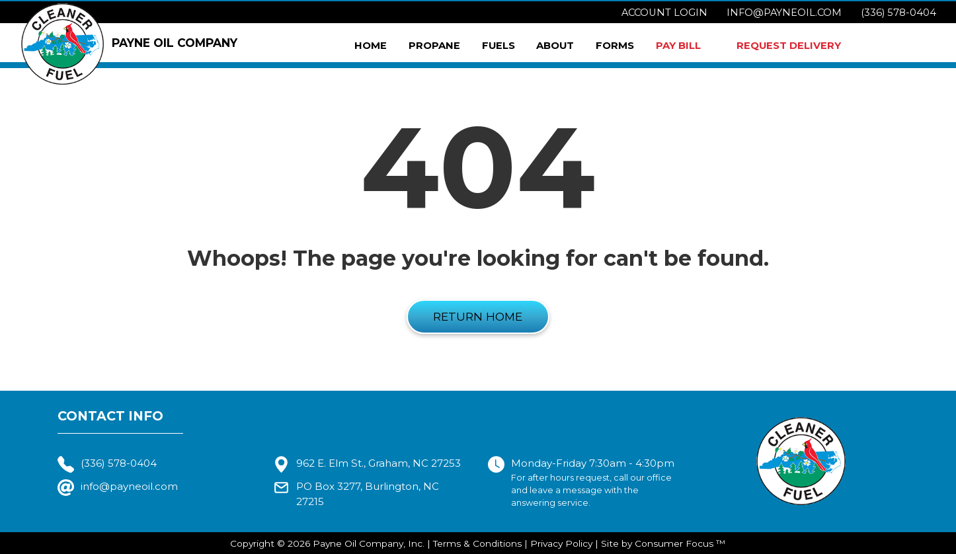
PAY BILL (678, 46)
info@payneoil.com (784, 13)
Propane (434, 46)
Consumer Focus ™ (680, 543)
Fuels (498, 46)
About (555, 46)
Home (370, 46)
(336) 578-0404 (898, 13)
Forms (615, 46)
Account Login (664, 13)
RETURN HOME (477, 316)
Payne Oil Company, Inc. (368, 543)
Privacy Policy (561, 543)
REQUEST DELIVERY (789, 46)
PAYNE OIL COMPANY (129, 44)
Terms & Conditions (477, 543)
